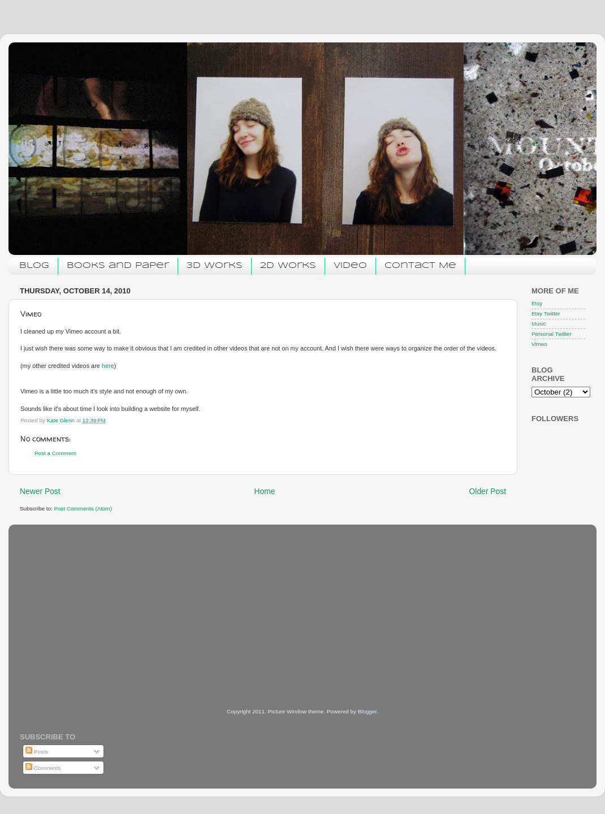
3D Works (215, 266)
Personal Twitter (551, 334)
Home (264, 491)
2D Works (288, 266)
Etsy (536, 303)
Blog (34, 266)
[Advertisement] (104, 601)
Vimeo (539, 344)
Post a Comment (55, 453)
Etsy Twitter (545, 313)
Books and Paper (118, 266)
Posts (36, 751)
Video (350, 266)
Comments (42, 768)
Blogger (367, 711)
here (108, 365)
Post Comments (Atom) (83, 508)
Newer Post (40, 491)
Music (538, 324)
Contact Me (420, 266)
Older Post (487, 491)
